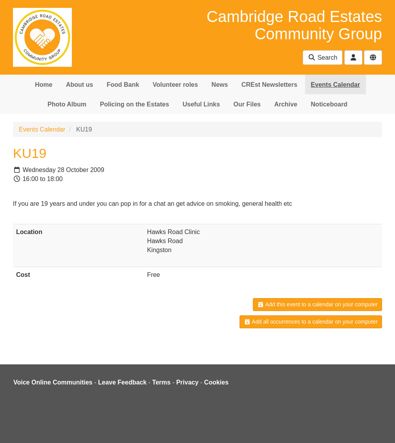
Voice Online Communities (53, 382)
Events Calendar (335, 84)
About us (79, 84)
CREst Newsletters (269, 84)
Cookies (216, 382)
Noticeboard (329, 104)
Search (322, 57)
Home (43, 84)
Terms (161, 382)
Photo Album (67, 104)
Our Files (247, 104)
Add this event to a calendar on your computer (317, 304)
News (220, 84)
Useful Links (201, 104)
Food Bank (123, 84)
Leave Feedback (122, 382)
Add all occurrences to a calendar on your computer (311, 322)
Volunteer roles (175, 84)
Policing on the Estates (134, 104)
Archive (285, 104)
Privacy (187, 382)
